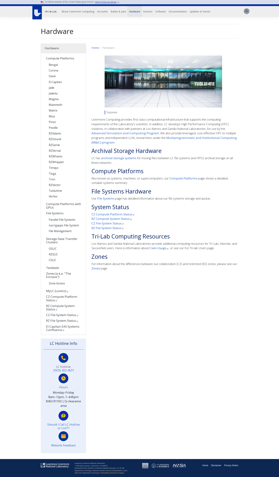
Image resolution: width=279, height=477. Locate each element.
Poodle (53, 128)
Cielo (159, 248)
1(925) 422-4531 (63, 370)
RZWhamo (55, 156)
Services (147, 11)
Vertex (53, 196)
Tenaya (53, 168)
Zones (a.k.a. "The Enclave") (58, 275)
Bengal (53, 65)
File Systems (106, 198)
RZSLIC (53, 254)
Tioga (52, 174)
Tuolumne (55, 191)
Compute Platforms (183, 178)
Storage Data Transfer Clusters (61, 240)
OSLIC (53, 249)
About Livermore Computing (78, 11)
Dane (52, 76)
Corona (53, 70)
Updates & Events (200, 11)
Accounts (102, 11)
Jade (51, 88)
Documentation (178, 11)
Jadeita (53, 93)
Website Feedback (63, 445)
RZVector (55, 185)
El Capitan (55, 82)
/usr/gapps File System (64, 225)
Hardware (134, 11)
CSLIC (52, 260)
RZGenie (54, 145)
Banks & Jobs (118, 11)
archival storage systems (118, 158)
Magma (54, 99)
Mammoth (55, 105)
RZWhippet (56, 162)
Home (95, 47)
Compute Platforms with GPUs (63, 205)
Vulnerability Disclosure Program (112, 473)
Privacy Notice (231, 465)
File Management (60, 231)
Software (160, 11)
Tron (52, 179)
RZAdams (55, 133)
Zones (95, 268)
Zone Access (57, 283)
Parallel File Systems (62, 220)
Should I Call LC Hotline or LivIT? (63, 426)
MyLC (57, 291)
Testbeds (52, 268)
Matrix (53, 110)
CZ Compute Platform (113, 214)
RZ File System (107, 228)
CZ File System (107, 223)
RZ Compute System (111, 219)
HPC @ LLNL (51, 11)
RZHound (55, 139)
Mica (52, 116)
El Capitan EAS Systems (62, 328)
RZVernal (55, 151)
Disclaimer (216, 465)
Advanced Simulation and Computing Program (125, 133)
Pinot (52, 122)
